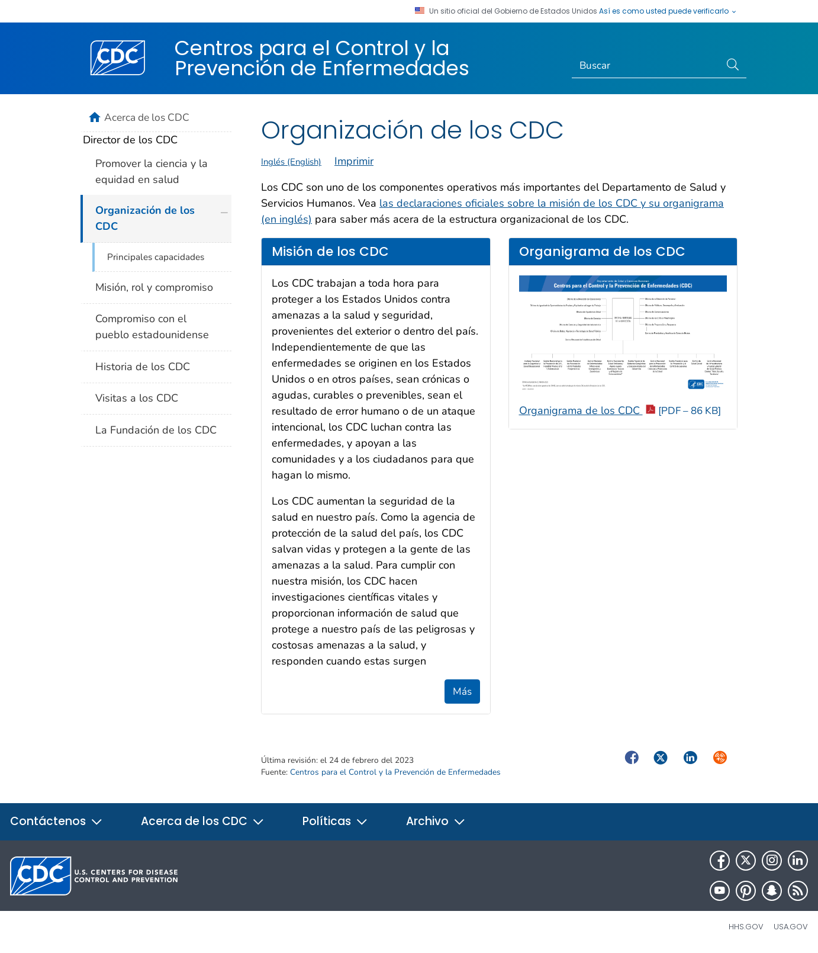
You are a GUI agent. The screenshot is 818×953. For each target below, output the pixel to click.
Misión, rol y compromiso (154, 287)
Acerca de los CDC (146, 117)
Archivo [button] (436, 821)
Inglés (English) (291, 162)
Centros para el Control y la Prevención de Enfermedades (322, 58)
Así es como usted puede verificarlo (668, 11)
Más (462, 691)
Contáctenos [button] (56, 821)
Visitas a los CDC (136, 398)
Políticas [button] (335, 821)
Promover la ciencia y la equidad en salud (151, 171)
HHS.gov (746, 926)
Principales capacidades (155, 257)
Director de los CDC (130, 140)
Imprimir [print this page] (353, 161)
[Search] (646, 66)
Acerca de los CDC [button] (203, 821)
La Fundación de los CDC (156, 430)
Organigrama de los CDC (620, 410)
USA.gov (791, 926)
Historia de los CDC (142, 367)
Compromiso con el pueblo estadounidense (152, 327)
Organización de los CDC (145, 218)
